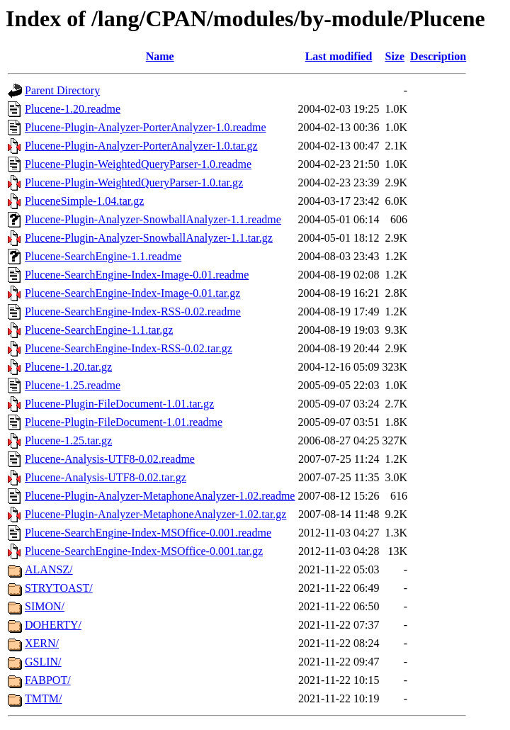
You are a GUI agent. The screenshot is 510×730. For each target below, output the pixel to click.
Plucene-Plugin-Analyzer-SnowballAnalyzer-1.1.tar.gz (149, 238)
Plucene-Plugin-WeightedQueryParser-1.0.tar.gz (134, 182)
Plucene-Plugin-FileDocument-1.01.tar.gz (119, 404)
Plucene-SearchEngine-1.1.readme (103, 256)
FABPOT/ (48, 680)
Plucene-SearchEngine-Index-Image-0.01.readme (137, 275)
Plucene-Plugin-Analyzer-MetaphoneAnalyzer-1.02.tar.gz (155, 514)
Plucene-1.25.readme (72, 385)
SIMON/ (44, 606)
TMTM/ (43, 698)
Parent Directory (62, 90)
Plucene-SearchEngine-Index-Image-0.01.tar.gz (132, 293)
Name (160, 56)
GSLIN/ (43, 662)
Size (395, 56)
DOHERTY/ (53, 625)
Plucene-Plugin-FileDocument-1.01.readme (123, 422)
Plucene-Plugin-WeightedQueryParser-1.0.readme (138, 164)
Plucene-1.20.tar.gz (68, 367)
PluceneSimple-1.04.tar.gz (84, 201)
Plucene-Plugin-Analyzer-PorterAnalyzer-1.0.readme (145, 127)
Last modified (339, 56)
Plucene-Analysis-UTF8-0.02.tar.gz (105, 477)
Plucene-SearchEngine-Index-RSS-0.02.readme (133, 311)
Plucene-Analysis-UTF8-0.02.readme (110, 459)
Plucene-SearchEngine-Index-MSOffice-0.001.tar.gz (144, 551)
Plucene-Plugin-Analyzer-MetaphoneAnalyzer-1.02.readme (160, 496)
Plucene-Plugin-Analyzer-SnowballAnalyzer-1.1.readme (153, 219)
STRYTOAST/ (59, 588)
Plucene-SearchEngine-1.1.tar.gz (99, 330)
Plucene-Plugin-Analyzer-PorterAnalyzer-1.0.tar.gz (141, 146)
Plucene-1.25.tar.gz (68, 440)
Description (438, 56)
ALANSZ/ (49, 569)
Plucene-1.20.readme (72, 109)
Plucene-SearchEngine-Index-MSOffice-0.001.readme (148, 533)
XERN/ (42, 643)
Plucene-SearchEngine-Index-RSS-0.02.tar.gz (128, 348)
